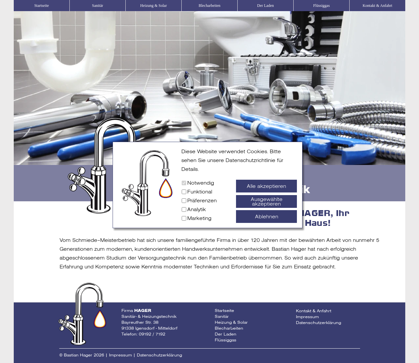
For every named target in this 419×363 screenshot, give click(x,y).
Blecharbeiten (210, 5)
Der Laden (265, 5)
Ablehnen (266, 216)
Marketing (199, 218)
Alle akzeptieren (266, 186)
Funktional (199, 192)
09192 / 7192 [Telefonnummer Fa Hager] (152, 334)
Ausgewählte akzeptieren (266, 201)
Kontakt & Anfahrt (377, 5)
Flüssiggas (321, 5)
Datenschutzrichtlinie (250, 160)
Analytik (196, 209)
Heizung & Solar (153, 5)
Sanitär (97, 5)
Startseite (41, 5)
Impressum (307, 316)
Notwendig (200, 183)
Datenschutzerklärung (318, 322)
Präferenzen (202, 200)
